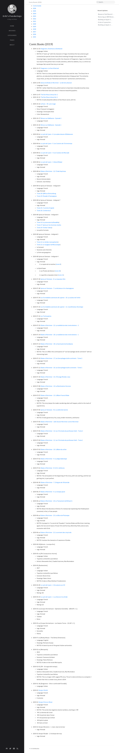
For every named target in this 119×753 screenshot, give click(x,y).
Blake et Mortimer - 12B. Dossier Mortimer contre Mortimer (60, 422)
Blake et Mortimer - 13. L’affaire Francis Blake (55, 395)
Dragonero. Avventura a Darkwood (51, 49)
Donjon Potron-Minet (45, 702)
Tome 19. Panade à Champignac (47, 196)
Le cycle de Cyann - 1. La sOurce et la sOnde (54, 597)
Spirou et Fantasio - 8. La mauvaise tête (53, 279)
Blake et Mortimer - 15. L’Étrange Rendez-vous (55, 377)
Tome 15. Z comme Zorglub (45, 208)
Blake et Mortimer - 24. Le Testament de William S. (56, 501)
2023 (34, 16)
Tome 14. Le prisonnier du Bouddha (48, 222)
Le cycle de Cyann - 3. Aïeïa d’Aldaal (51, 162)
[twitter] (10, 748)
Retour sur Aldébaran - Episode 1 (51, 125)
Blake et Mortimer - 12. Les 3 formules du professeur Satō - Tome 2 (62, 431)
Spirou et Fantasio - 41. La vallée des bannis (54, 410)
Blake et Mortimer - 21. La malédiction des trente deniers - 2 (60, 325)
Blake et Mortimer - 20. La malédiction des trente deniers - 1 (60, 335)
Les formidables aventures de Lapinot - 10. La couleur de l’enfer (60, 297)
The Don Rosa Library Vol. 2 (49, 94)
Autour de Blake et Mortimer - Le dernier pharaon (56, 83)
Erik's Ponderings (12, 16)
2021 (34, 21)
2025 (34, 11)
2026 (34, 8)
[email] (14, 748)
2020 (34, 24)
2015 (34, 37)
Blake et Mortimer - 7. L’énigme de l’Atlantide (55, 482)
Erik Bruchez (36, 748)
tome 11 (60, 275)
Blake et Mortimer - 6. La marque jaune (53, 492)
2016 (34, 34)
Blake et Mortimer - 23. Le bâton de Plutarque (54, 515)
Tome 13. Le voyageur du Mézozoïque (48, 245)
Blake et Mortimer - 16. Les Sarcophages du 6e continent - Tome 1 (61, 367)
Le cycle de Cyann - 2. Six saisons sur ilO (53, 585)
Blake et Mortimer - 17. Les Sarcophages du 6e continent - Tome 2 (61, 358)
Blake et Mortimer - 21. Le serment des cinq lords (55, 532)
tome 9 (58, 264)
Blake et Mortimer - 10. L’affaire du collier (54, 449)
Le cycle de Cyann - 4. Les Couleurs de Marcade (55, 153)
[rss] (17, 748)
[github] (6, 748)
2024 (34, 13)
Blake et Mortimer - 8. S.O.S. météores (53, 468)
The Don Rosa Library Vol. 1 (49, 97)
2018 (34, 29)
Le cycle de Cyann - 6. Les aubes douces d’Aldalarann (57, 134)
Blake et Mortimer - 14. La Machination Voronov (56, 386)
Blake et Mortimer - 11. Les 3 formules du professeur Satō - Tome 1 (62, 440)
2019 (34, 26)
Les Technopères (46, 316)
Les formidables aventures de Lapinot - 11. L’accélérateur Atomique (62, 307)
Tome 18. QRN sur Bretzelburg (46, 193)
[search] (105, 2)
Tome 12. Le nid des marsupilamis (47, 242)
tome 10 (57, 271)
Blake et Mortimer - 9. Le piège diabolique (54, 459)
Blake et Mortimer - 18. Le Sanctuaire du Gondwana (57, 344)
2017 (34, 32)
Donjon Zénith (43, 690)
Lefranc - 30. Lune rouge (48, 104)
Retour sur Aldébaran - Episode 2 (51, 118)
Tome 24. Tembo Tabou (44, 227)
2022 (34, 19)
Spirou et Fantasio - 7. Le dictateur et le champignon (57, 288)
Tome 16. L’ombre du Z (44, 210)
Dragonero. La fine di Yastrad (50, 68)
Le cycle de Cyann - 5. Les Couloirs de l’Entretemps (56, 143)
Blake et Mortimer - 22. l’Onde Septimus (53, 171)
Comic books (37, 6)
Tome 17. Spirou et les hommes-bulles (49, 225)
